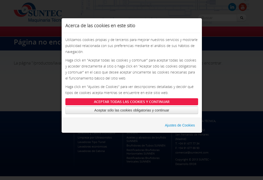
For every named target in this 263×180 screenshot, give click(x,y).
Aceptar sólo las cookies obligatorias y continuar (131, 110)
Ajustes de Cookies (180, 125)
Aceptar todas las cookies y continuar (132, 101)
